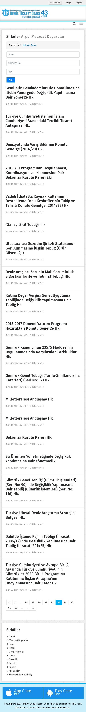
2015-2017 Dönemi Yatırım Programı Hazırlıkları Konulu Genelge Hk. (36, 326)
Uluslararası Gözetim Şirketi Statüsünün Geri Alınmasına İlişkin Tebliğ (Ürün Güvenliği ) (41, 248)
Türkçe (68, 3)
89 (33, 602)
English (79, 3)
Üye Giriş (55, 3)
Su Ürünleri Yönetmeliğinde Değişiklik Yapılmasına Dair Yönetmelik (38, 458)
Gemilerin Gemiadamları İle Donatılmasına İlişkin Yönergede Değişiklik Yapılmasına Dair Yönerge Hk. (43, 92)
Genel (10, 636)
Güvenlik (11, 659)
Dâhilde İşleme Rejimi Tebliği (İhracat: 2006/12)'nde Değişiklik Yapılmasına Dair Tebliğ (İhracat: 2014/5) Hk (41, 541)
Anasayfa (14, 45)
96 (9, 608)
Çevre (10, 655)
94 (65, 602)
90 (39, 602)
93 (59, 602)
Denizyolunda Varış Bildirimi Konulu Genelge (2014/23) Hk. (37, 146)
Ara (11, 79)
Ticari (10, 648)
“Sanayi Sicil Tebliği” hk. (26, 224)
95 (72, 602)
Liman (10, 644)
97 (16, 608)
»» (33, 608)
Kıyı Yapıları (13, 671)
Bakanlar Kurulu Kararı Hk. (29, 437)
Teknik (11, 663)
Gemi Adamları (15, 651)
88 (26, 602)
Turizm (11, 667)
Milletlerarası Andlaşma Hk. (30, 399)
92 (52, 602)
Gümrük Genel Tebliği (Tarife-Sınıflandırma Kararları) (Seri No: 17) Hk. (43, 377)
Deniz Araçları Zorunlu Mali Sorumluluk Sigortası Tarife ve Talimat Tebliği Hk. (40, 274)
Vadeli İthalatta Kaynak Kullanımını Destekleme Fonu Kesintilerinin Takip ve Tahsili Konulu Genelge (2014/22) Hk (40, 201)
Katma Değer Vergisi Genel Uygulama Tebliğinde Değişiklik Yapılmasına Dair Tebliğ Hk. (38, 300)
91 (46, 602)
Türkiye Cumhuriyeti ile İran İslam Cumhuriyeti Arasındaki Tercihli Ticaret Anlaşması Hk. (39, 121)
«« (9, 602)
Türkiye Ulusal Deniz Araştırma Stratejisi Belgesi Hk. (40, 515)
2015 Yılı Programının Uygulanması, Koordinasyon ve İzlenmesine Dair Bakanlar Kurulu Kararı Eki (36, 173)
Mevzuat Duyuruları (17, 640)
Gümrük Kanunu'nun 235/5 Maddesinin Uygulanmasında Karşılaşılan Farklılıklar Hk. (41, 352)
